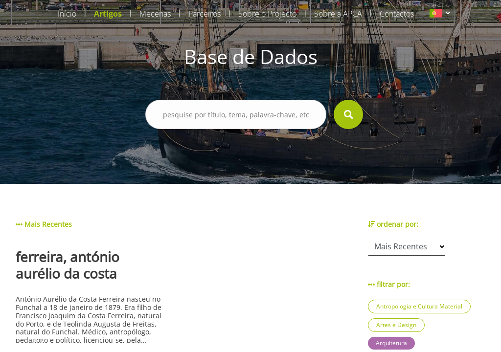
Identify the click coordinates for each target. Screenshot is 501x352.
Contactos (397, 13)
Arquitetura (391, 343)
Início (67, 13)
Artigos (108, 13)
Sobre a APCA (338, 13)
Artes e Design (396, 325)
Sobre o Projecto (267, 13)
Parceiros (204, 13)
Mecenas (155, 13)
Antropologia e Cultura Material (419, 306)
